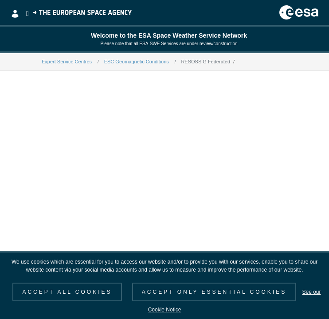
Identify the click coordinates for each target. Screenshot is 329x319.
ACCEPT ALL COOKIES (67, 292)
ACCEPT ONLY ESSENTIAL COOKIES (214, 292)
